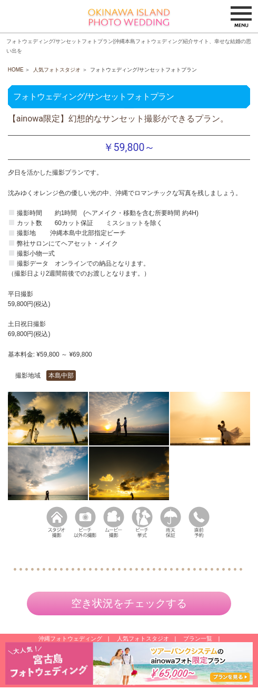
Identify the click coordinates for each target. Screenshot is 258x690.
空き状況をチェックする (129, 603)
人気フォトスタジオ (57, 70)
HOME (16, 70)
